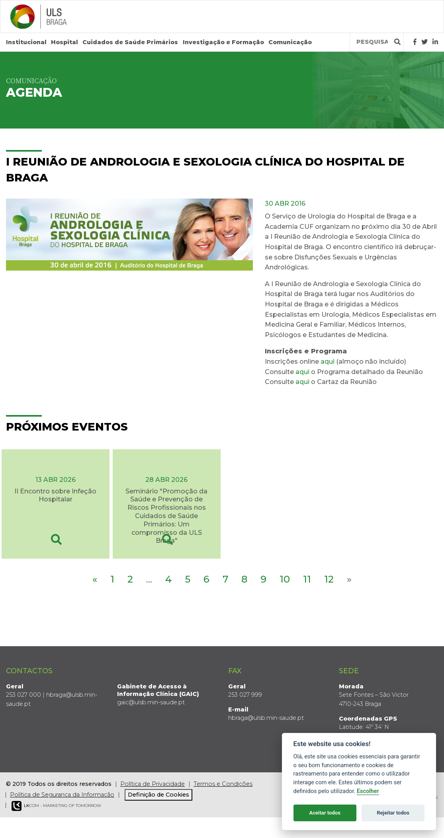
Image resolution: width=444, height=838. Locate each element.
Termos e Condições (223, 783)
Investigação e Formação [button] (223, 42)
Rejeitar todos (393, 813)
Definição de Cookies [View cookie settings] (158, 794)
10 (285, 579)
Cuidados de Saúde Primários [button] (130, 42)
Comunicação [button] (290, 42)
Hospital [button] (64, 42)
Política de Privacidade (152, 783)
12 (329, 579)
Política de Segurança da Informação (62, 794)
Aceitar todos (324, 813)
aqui (327, 361)
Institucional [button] (26, 42)
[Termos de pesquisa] (372, 42)
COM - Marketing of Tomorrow (56, 806)
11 (307, 579)
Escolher (368, 791)
